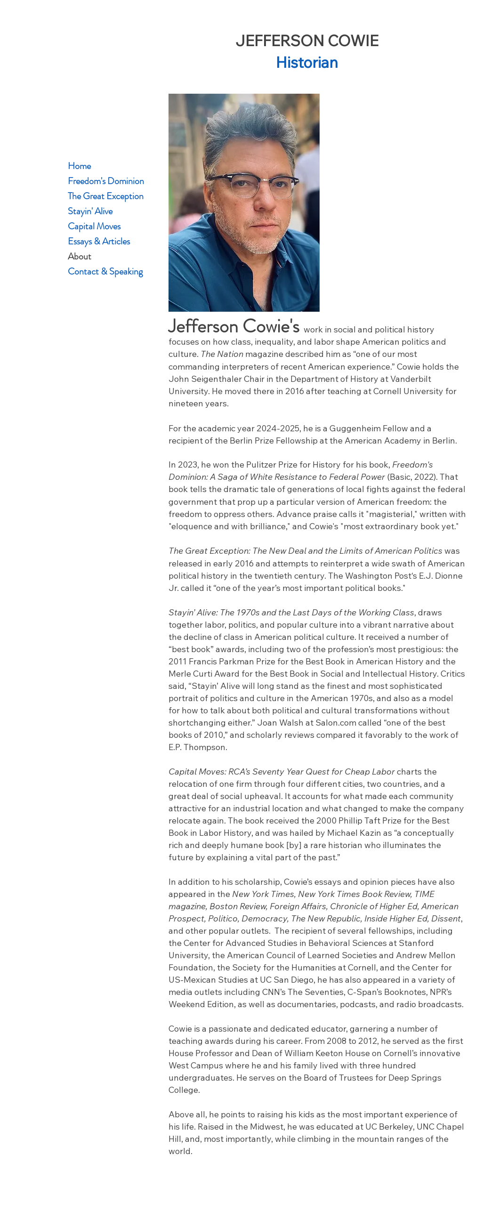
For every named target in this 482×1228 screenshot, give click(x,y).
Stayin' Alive (90, 211)
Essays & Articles (99, 241)
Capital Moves (94, 226)
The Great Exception (101, 196)
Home (79, 166)
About (79, 256)
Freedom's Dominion (101, 181)
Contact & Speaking (101, 271)
